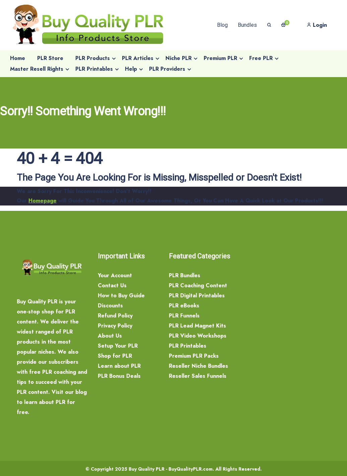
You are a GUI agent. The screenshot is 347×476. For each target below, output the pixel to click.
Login (317, 25)
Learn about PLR (119, 366)
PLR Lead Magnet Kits (197, 326)
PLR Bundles (184, 275)
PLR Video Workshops (197, 336)
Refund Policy (115, 315)
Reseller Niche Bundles (198, 366)
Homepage (42, 200)
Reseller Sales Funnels (197, 376)
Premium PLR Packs (194, 356)
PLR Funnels (184, 315)
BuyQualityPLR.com (190, 469)
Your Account (115, 275)
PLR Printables (187, 346)
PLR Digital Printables (197, 295)
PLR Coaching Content (198, 285)
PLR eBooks (184, 305)
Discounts (110, 305)
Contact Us (112, 285)
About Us (110, 336)
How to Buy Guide (121, 295)
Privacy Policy (115, 326)
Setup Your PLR (118, 346)
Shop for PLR (115, 356)
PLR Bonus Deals (119, 376)
